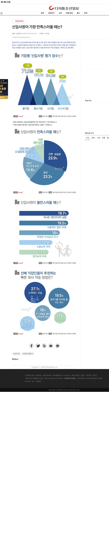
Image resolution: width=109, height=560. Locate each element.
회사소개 (28, 381)
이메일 (50, 345)
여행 (103, 138)
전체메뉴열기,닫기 (1, 13)
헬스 (78, 13)
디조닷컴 (64, 8)
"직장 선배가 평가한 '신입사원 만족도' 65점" (29, 125)
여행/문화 (69, 13)
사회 (60, 13)
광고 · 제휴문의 (37, 381)
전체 (87, 138)
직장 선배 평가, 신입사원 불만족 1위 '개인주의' (29, 122)
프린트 (57, 345)
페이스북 (31, 345)
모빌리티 (51, 13)
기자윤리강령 (81, 378)
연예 (85, 13)
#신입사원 (16, 354)
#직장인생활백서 (28, 354)
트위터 (37, 345)
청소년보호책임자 (91, 378)
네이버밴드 (44, 345)
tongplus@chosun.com (29, 33)
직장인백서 (19, 21)
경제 (42, 13)
